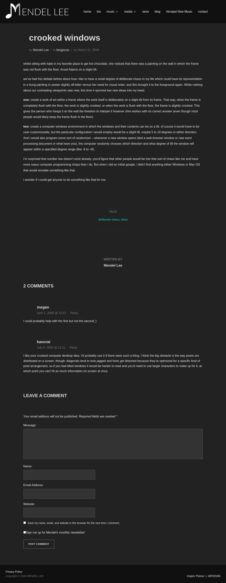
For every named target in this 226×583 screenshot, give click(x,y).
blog (157, 11)
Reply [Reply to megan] (74, 313)
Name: (27, 466)
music (112, 11)
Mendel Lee (41, 50)
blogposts (62, 50)
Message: (29, 425)
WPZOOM (214, 576)
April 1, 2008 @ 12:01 (52, 313)
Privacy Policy (14, 571)
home (87, 11)
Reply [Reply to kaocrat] (73, 347)
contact (203, 11)
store (145, 11)
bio (99, 11)
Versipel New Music (179, 11)
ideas (124, 219)
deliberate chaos (108, 219)
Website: (29, 504)
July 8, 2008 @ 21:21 (51, 347)
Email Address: (33, 485)
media (130, 11)
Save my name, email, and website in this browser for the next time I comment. (74, 522)
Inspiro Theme (195, 576)
